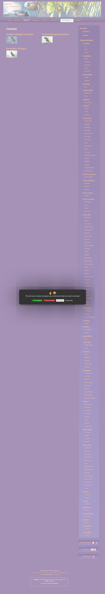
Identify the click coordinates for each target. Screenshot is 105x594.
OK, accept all (37, 300)
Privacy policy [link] (69, 300)
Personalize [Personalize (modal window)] (60, 300)
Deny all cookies (49, 300)
